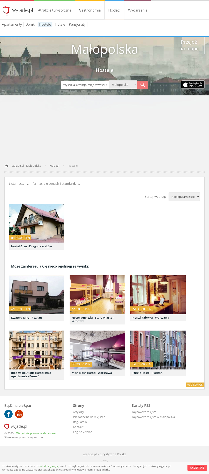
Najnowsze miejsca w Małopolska (153, 417)
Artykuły (78, 412)
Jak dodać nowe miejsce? (89, 417)
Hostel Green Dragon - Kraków (31, 246)
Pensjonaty (77, 24)
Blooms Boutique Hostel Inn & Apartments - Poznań (31, 374)
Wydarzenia (137, 10)
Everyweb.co (35, 437)
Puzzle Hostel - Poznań (147, 372)
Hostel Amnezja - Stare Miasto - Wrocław (93, 319)
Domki (30, 24)
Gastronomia (90, 10)
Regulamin (80, 422)
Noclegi (114, 10)
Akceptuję (197, 467)
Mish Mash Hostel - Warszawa (92, 372)
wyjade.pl (22, 10)
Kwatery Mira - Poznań (26, 317)
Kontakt (78, 427)
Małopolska (33, 166)
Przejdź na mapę (189, 45)
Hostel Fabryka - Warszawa (150, 317)
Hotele (60, 24)
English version (82, 432)
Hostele (45, 24)
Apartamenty (12, 24)
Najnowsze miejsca (144, 412)
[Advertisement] (104, 128)
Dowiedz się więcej (48, 466)
